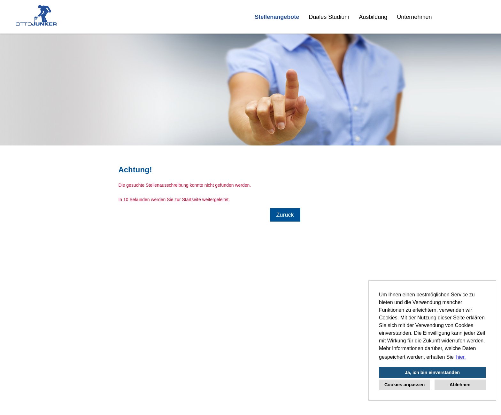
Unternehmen (414, 17)
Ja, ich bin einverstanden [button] (432, 372)
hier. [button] (461, 357)
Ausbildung (373, 17)
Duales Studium (329, 17)
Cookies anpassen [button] (404, 384)
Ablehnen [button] (460, 384)
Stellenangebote (277, 17)
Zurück (285, 215)
